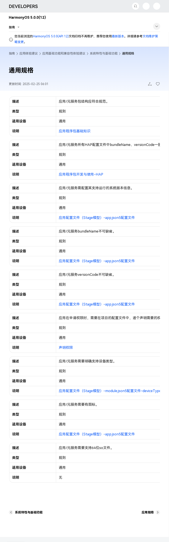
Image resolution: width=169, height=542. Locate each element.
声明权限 (66, 348)
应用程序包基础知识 (74, 131)
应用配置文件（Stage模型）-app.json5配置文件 (97, 218)
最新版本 (118, 36)
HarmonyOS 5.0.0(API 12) (51, 36)
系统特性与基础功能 (104, 53)
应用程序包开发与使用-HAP (81, 174)
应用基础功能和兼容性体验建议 (63, 53)
